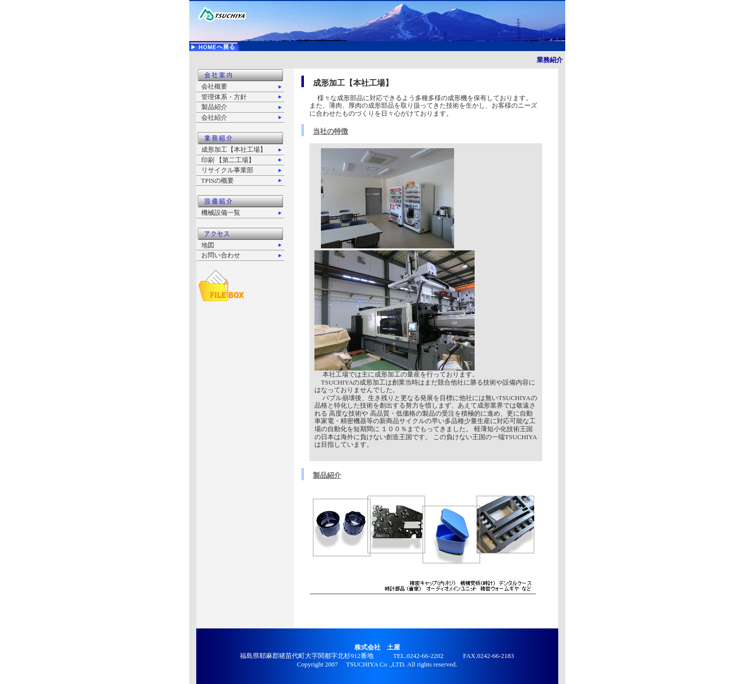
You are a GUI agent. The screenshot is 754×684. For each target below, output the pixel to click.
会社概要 (214, 86)
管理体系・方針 (224, 97)
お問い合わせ (220, 255)
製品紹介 (214, 107)
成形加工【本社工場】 (233, 149)
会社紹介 (214, 117)
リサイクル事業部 (227, 170)
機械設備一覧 (220, 212)
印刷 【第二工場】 (228, 160)
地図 (207, 245)
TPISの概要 (217, 180)
